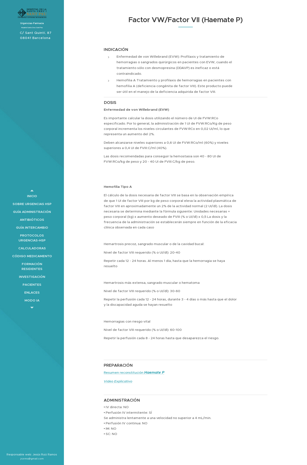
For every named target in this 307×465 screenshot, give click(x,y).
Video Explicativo (118, 381)
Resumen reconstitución (124, 372)
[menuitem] (32, 196)
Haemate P (154, 372)
